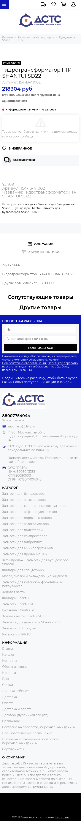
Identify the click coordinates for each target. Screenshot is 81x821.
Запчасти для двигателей (22, 530)
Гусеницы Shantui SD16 (20, 610)
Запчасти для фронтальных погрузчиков (34, 506)
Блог (6, 679)
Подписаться (40, 348)
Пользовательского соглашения (24, 363)
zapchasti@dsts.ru (21, 426)
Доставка (9, 697)
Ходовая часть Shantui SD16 (24, 616)
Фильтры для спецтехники (23, 570)
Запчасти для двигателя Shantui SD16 (31, 622)
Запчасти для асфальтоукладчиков (29, 512)
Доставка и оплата (17, 709)
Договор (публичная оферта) (25, 715)
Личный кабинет (15, 691)
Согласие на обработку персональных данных (38, 727)
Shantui (26, 212)
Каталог (8, 655)
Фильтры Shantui (15, 598)
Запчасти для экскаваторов (24, 500)
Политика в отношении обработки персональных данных (30, 741)
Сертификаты (13, 749)
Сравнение (11, 721)
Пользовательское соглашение (27, 733)
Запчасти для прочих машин (24, 554)
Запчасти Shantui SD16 (20, 604)
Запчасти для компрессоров (25, 536)
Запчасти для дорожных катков (27, 518)
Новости (9, 673)
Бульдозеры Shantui (27, 208)
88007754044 (16, 415)
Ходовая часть (13, 592)
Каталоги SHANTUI (17, 634)
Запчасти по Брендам (19, 628)
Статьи (7, 685)
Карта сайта (62, 817)
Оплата (8, 703)
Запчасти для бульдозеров (23, 494)
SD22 (35, 212)
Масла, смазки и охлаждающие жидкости (35, 576)
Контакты (9, 661)
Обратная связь (14, 667)
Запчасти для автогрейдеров (25, 524)
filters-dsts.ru (27, 462)
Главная (8, 649)
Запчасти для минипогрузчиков (27, 548)
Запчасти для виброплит (22, 542)
